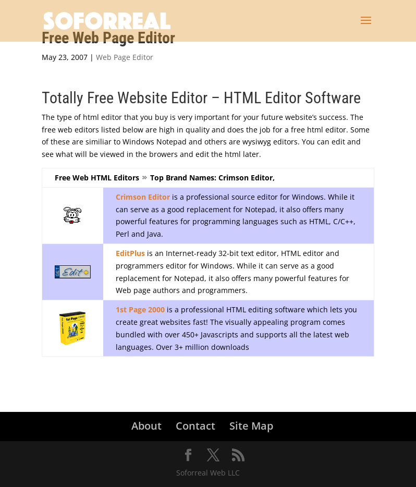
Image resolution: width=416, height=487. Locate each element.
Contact (195, 426)
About (146, 426)
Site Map (251, 426)
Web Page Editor (124, 57)
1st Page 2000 (140, 309)
